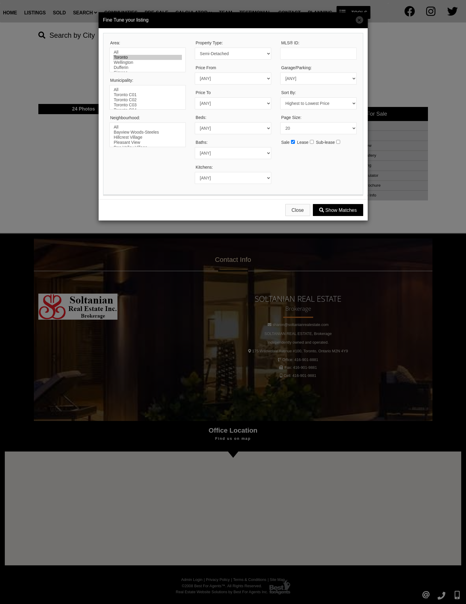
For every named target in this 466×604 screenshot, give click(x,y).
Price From (206, 67)
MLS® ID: (290, 42)
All (147, 52)
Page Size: (291, 117)
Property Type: (209, 42)
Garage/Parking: (296, 67)
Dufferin (147, 67)
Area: (115, 42)
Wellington (147, 62)
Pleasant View (147, 142)
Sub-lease (325, 142)
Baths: (202, 142)
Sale (285, 142)
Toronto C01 (147, 94)
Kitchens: (204, 167)
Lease (302, 142)
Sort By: (288, 92)
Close (298, 210)
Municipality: (121, 80)
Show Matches (338, 210)
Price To (203, 92)
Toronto (147, 57)
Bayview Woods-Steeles (147, 132)
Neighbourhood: (125, 117)
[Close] (359, 20)
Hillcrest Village (147, 137)
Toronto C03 (147, 105)
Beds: (201, 117)
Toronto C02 (147, 99)
